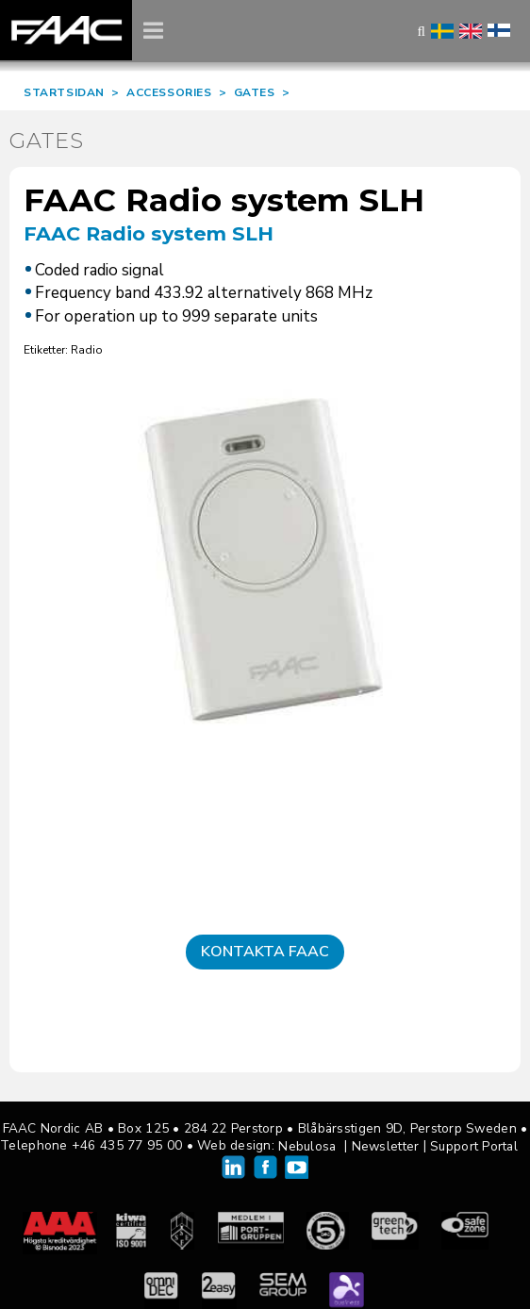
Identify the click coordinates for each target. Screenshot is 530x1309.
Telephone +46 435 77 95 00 (91, 1145)
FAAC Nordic (66, 30)
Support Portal (474, 1146)
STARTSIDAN (64, 92)
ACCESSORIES (169, 92)
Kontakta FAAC (265, 951)
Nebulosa (307, 1146)
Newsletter (386, 1146)
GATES (254, 92)
